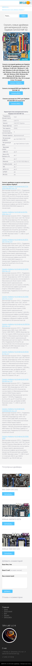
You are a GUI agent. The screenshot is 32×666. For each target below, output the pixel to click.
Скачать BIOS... (16, 93)
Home (6, 609)
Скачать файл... (16, 103)
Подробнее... (8, 494)
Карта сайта (8, 617)
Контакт (6, 615)
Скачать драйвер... (16, 83)
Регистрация (8, 611)
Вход (5, 613)
